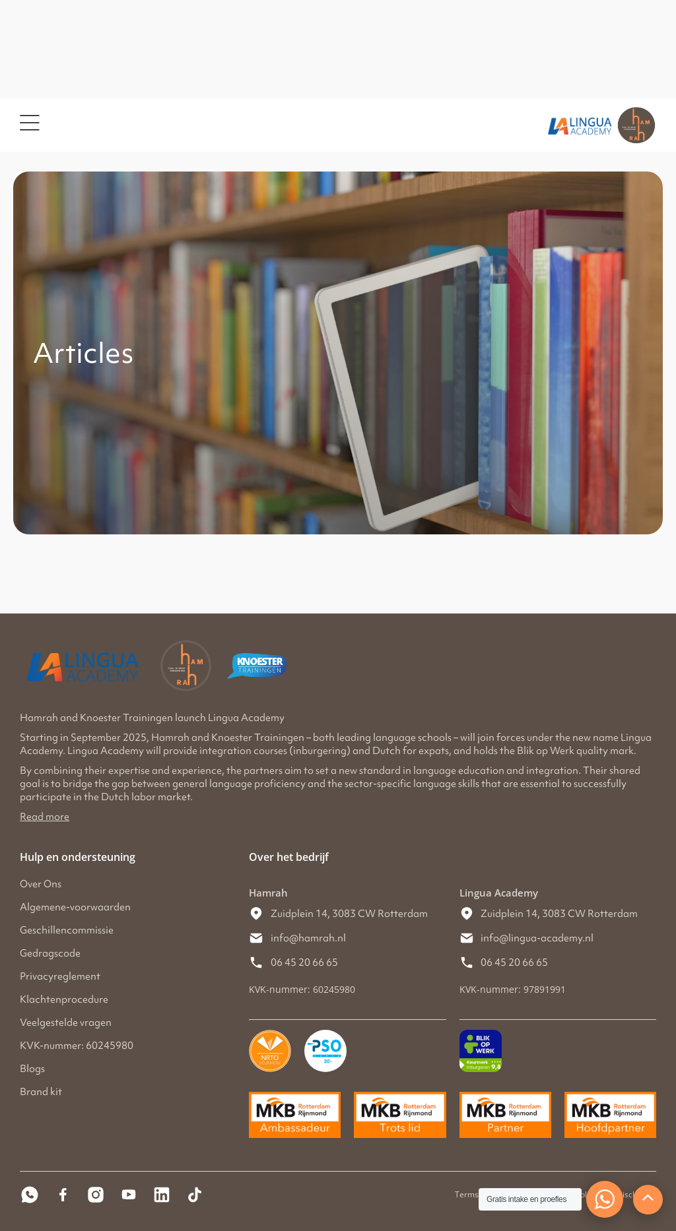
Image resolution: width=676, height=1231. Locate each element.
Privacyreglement (60, 976)
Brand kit (41, 1091)
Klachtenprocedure (64, 999)
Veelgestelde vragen (66, 1022)
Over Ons (40, 884)
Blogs (32, 1068)
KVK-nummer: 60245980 (76, 1045)
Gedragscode (50, 953)
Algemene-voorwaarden (75, 907)
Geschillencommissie (67, 930)
